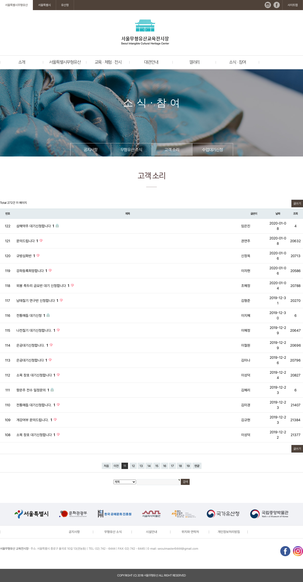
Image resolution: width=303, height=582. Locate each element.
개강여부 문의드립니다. (34, 420)
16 (164, 466)
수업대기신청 (212, 149)
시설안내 (151, 532)
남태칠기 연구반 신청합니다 (37, 301)
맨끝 (196, 466)
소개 (21, 62)
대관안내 (151, 62)
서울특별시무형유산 (16, 5)
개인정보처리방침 (229, 532)
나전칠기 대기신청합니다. (36, 330)
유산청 (65, 5)
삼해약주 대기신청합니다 (35, 226)
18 (180, 466)
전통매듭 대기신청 (31, 316)
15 (156, 466)
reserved (179, 575)
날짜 (277, 213)
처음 (106, 466)
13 (141, 466)
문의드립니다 (27, 241)
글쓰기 (297, 203)
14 (148, 466)
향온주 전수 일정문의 (33, 390)
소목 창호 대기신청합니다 (36, 375)
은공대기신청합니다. (32, 345)
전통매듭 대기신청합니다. (36, 405)
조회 (295, 213)
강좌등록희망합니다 (32, 271)
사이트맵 (293, 5)
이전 (116, 466)
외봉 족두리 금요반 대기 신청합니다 (43, 286)
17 (172, 466)
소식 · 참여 (237, 62)
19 (188, 466)
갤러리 (194, 62)
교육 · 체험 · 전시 (108, 62)
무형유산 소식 (131, 149)
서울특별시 (44, 5)
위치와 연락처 (190, 532)
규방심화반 (26, 256)
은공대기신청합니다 (32, 360)
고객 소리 (171, 149)
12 (133, 466)
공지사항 (90, 149)
